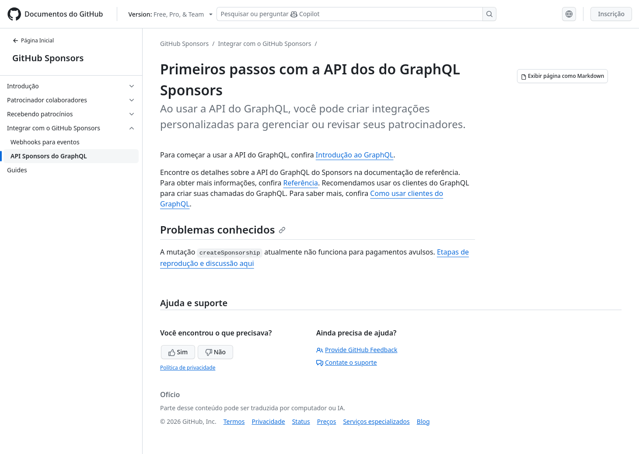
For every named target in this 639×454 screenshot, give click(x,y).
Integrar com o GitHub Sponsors (264, 43)
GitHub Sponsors (48, 58)
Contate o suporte (346, 362)
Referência (300, 183)
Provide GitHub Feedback (357, 350)
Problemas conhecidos (223, 229)
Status (301, 421)
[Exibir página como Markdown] (562, 76)
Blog (423, 421)
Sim (178, 352)
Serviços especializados (376, 421)
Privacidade (268, 421)
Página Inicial (33, 40)
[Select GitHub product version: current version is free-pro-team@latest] (170, 14)
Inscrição (611, 14)
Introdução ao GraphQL (355, 155)
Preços (326, 421)
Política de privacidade (187, 367)
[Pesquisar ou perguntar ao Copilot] (356, 14)
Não (215, 352)
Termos (234, 421)
